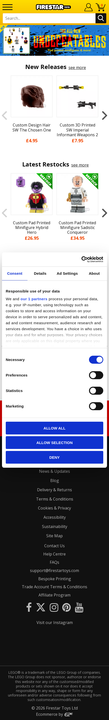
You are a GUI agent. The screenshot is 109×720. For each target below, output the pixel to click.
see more (77, 67)
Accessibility (55, 517)
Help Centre (54, 554)
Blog (54, 480)
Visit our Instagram (54, 622)
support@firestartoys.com (54, 570)
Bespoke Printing (54, 579)
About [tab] (94, 273)
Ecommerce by (54, 714)
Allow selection (54, 442)
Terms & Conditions (54, 499)
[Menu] (7, 7)
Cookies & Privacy (54, 508)
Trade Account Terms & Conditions (54, 587)
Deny (54, 457)
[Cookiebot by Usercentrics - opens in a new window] (81, 259)
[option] (54, 40)
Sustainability (54, 526)
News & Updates (54, 471)
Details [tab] (40, 273)
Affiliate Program (54, 595)
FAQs (54, 562)
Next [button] (104, 115)
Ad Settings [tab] (67, 273)
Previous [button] (4, 115)
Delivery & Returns (54, 489)
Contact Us (54, 545)
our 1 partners (34, 299)
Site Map (54, 535)
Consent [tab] (14, 273)
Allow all (55, 428)
